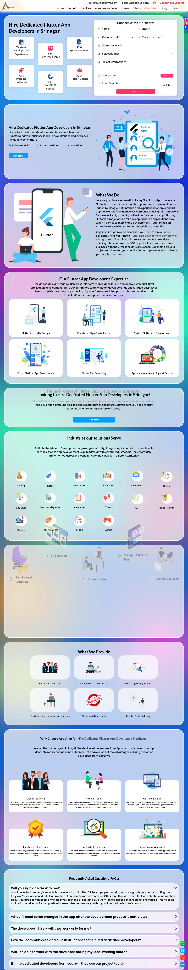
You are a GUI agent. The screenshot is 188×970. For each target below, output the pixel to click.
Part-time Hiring (49, 145)
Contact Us (177, 8)
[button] (183, 964)
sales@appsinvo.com (135, 3)
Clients (137, 8)
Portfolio (73, 8)
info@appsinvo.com (105, 3)
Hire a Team (151, 8)
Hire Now (18, 155)
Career (125, 8)
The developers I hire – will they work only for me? (51, 928)
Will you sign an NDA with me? (35, 888)
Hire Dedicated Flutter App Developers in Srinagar (113, 738)
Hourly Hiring (76, 145)
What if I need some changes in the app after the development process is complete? (79, 916)
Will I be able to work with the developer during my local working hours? (69, 952)
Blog (164, 8)
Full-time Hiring (21, 145)
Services (86, 8)
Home (60, 8)
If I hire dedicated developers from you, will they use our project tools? (67, 963)
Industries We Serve (106, 8)
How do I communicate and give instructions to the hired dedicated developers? (76, 940)
